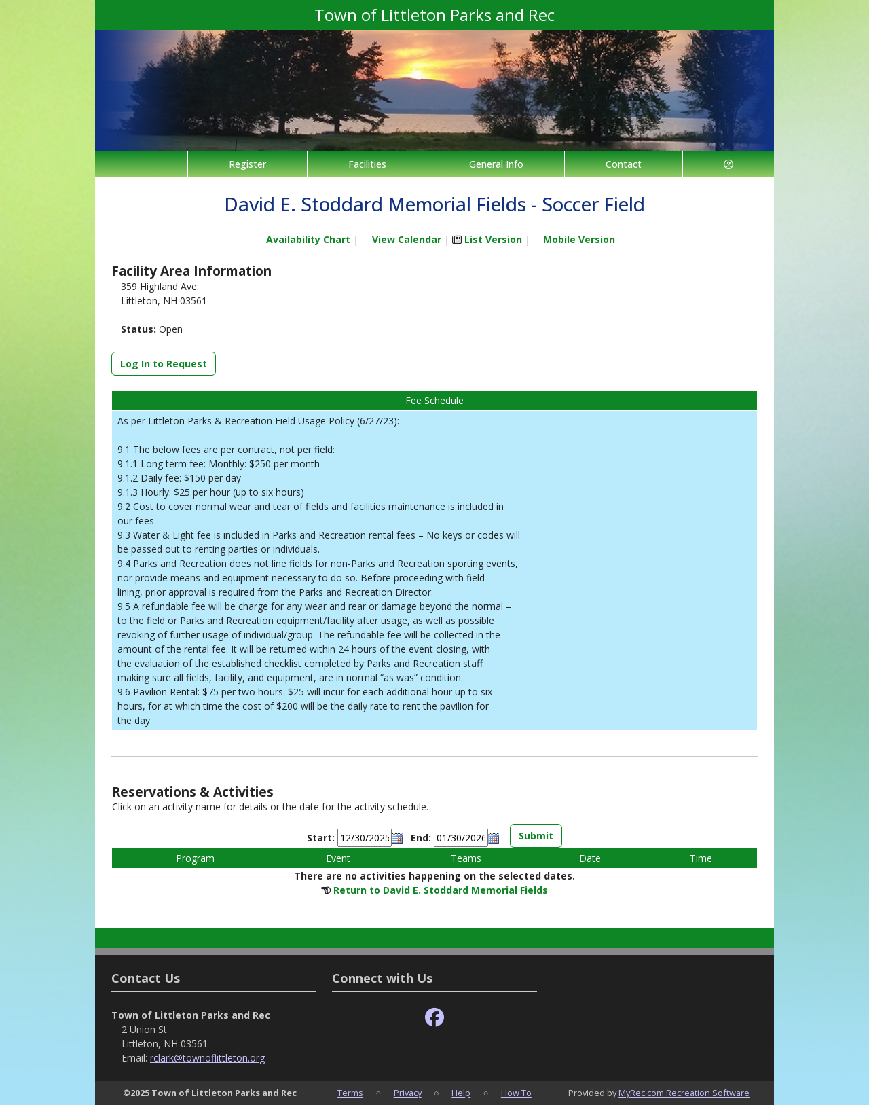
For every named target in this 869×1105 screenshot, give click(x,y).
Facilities (367, 164)
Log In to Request (163, 363)
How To (516, 1093)
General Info (496, 164)
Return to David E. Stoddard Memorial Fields (440, 890)
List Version (493, 239)
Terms (350, 1093)
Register (247, 164)
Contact (624, 164)
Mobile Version (579, 239)
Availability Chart (302, 239)
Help (460, 1093)
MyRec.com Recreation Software (684, 1093)
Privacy (408, 1093)
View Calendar (406, 239)
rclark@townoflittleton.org (207, 1057)
